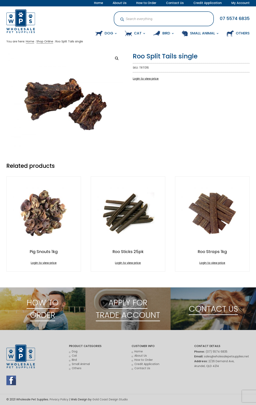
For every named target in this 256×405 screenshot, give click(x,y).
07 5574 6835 (235, 18)
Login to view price (146, 79)
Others (76, 368)
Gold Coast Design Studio (110, 399)
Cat (74, 356)
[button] (116, 58)
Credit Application (207, 3)
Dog (74, 351)
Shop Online (44, 41)
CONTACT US (213, 308)
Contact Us (175, 3)
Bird (74, 360)
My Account (240, 3)
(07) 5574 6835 (216, 352)
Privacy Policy (59, 399)
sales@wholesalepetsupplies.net (226, 356)
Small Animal (81, 364)
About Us (120, 3)
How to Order (146, 3)
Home (98, 3)
